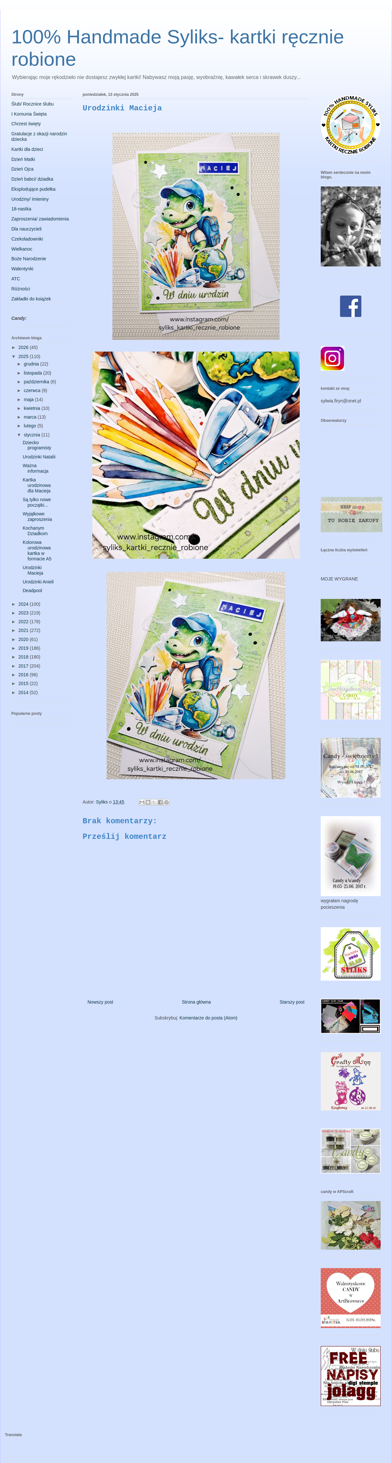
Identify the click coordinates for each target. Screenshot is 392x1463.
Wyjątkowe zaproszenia (37, 516)
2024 (24, 604)
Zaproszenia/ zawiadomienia (40, 218)
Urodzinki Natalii (39, 456)
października (37, 381)
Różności (20, 288)
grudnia (32, 363)
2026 (24, 347)
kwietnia (32, 408)
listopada (33, 373)
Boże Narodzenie (28, 258)
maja (29, 399)
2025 (24, 356)
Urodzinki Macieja (33, 570)
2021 (24, 630)
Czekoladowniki (27, 239)
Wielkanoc (21, 249)
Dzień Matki (23, 159)
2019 (24, 648)
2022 (24, 621)
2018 (24, 656)
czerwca (32, 390)
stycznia (32, 434)
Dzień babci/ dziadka (32, 179)
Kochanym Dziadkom (35, 530)
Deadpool (32, 590)
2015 (24, 683)
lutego (30, 425)
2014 (24, 692)
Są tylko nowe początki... (37, 502)
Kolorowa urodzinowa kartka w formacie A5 (37, 550)
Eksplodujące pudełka (33, 189)
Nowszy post (100, 1002)
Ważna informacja (36, 468)
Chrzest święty (26, 123)
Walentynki (22, 268)
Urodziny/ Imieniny (30, 199)
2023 (24, 612)
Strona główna (196, 1002)
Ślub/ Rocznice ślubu (32, 104)
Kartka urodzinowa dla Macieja (37, 485)
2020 (24, 639)
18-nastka (21, 208)
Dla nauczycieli (26, 228)
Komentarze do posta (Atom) (208, 1017)
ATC (15, 278)
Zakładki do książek (31, 298)
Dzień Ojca (22, 169)
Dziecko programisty (37, 445)
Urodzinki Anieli (38, 581)
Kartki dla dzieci (27, 149)
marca (31, 417)
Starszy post (292, 1002)
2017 (24, 666)
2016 (24, 674)
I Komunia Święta (29, 114)
